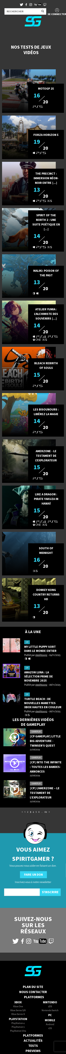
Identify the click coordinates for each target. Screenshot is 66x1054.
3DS (50, 1006)
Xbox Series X (18, 1014)
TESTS (33, 1045)
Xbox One (18, 1006)
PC (50, 1015)
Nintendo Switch (50, 1010)
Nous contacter (33, 992)
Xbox (18, 1002)
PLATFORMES (33, 1035)
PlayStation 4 (18, 1023)
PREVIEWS (33, 1051)
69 (46, 812)
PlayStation (18, 1019)
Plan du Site (33, 987)
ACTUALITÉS (33, 1040)
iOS (50, 1028)
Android (50, 1024)
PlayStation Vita (18, 1031)
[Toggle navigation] (7, 35)
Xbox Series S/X (18, 1010)
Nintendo (50, 1002)
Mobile (50, 1020)
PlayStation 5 (18, 1027)
